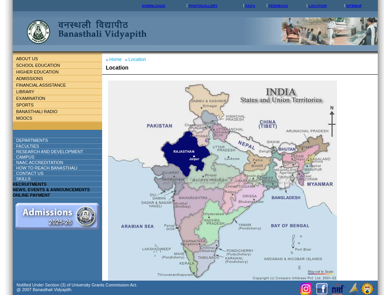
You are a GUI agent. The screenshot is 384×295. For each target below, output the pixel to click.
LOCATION (318, 6)
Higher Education (40, 72)
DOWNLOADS (153, 6)
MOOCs (24, 118)
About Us (33, 58)
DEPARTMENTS (38, 140)
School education (41, 65)
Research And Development (53, 151)
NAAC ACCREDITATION (39, 162)
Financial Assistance (44, 85)
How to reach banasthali (47, 168)
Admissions (32, 78)
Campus (28, 157)
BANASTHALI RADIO (36, 111)
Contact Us (30, 173)
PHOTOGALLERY (203, 6)
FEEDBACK (278, 6)
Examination (30, 98)
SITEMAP (354, 6)
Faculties (37, 146)
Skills (23, 178)
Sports (25, 105)
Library (28, 91)
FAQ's (250, 6)
